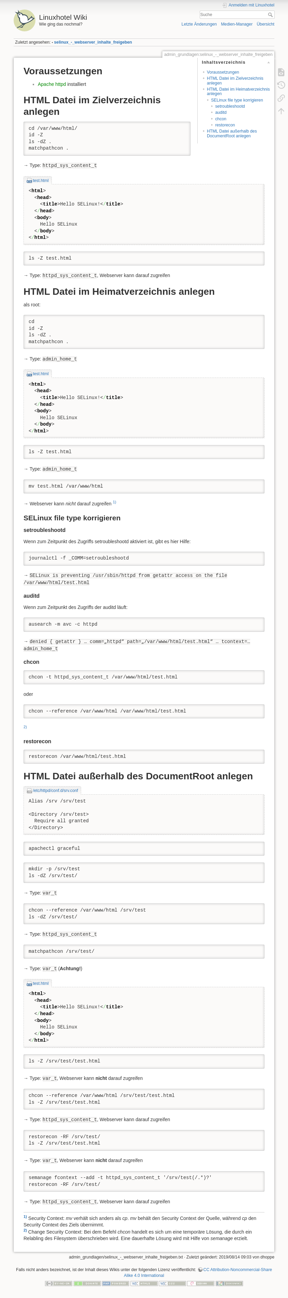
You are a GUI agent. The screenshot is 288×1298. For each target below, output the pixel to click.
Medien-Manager (237, 24)
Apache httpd (52, 84)
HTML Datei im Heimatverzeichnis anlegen (238, 91)
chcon (220, 119)
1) (114, 502)
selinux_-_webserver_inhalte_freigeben (93, 42)
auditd (220, 112)
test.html (40, 180)
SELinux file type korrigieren (237, 100)
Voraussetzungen (223, 72)
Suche (271, 14)
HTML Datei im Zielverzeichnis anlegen (235, 80)
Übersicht (265, 24)
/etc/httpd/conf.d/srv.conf (55, 790)
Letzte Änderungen (199, 24)
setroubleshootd (230, 106)
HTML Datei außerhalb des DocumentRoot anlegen (232, 133)
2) (25, 727)
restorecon (225, 125)
